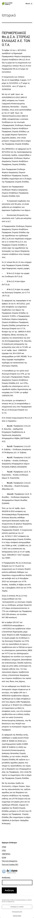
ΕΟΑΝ (4, 857)
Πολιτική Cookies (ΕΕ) (10, 864)
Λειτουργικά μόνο (17, 912)
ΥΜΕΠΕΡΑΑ (6, 854)
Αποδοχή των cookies (17, 906)
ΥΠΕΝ (4, 847)
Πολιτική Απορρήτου (9, 861)
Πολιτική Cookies (17, 915)
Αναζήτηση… (6, 878)
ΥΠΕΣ (4, 850)
